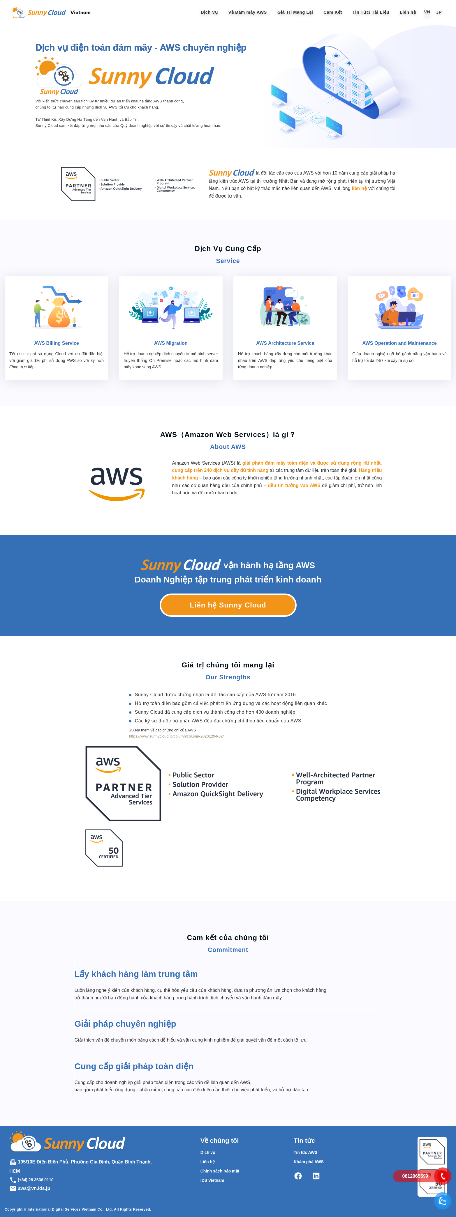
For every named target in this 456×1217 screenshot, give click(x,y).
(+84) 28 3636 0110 (31, 1179)
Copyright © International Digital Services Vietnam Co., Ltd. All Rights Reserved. (78, 1209)
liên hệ (359, 188)
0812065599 (415, 1176)
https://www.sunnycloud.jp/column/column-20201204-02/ (176, 736)
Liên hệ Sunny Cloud (228, 605)
